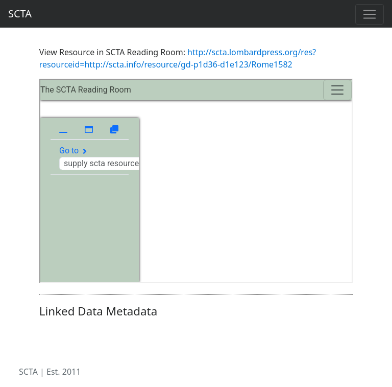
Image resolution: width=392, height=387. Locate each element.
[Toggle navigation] (369, 14)
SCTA (20, 13)
